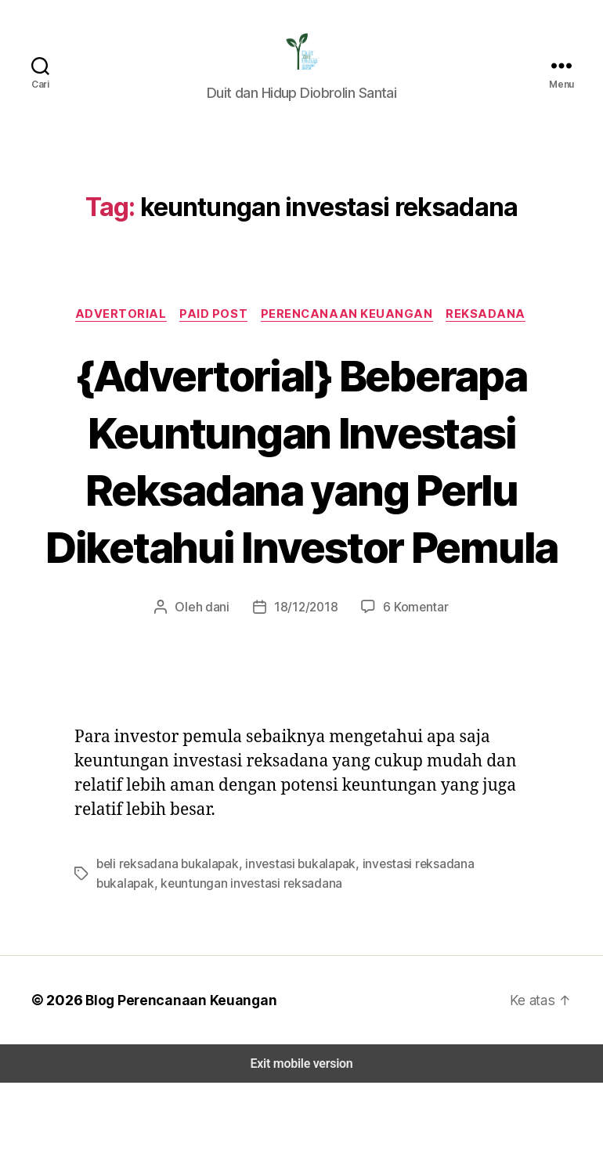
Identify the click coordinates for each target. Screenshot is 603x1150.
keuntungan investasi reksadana (182, 950)
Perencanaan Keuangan (348, 323)
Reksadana (488, 323)
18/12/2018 (306, 674)
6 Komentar (412, 674)
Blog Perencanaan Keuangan (174, 1067)
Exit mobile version (301, 1130)
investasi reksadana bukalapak (434, 931)
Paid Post (213, 323)
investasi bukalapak (292, 931)
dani (219, 674)
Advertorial (119, 323)
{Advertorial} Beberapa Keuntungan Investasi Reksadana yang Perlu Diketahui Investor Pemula (302, 498)
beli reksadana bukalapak (164, 931)
